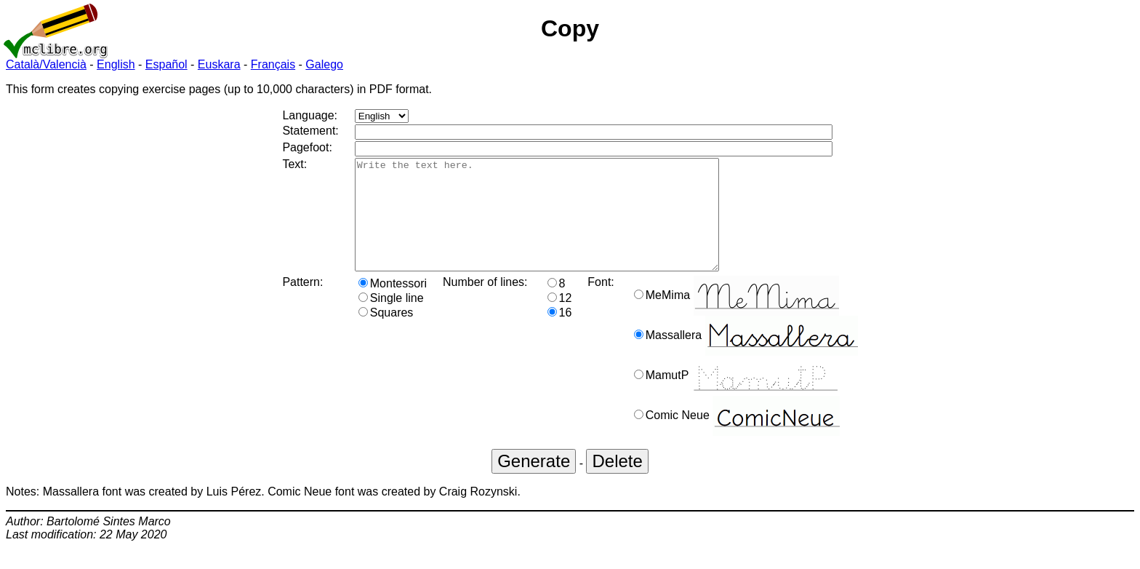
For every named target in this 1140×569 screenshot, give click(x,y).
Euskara (219, 64)
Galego (324, 64)
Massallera (746, 357)
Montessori (392, 305)
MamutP (736, 397)
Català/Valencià (46, 64)
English (116, 64)
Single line (391, 320)
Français (273, 64)
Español (166, 64)
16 (559, 334)
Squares (386, 334)
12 (559, 320)
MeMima (736, 317)
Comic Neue (737, 437)
